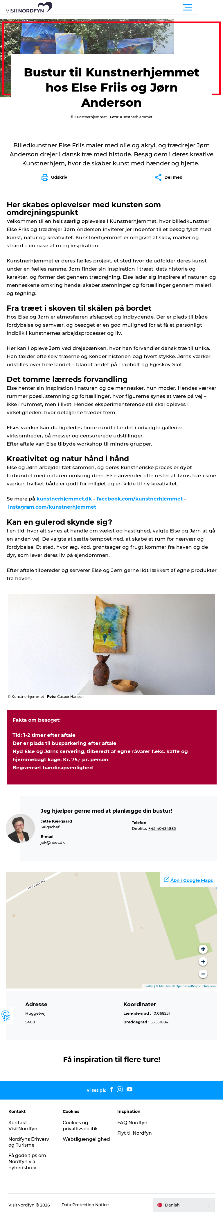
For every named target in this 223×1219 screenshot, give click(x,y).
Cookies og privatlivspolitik (81, 1128)
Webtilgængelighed (86, 1142)
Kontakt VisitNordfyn (23, 1128)
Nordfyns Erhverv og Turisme (29, 1145)
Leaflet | (150, 989)
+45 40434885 (162, 831)
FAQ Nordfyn (132, 1125)
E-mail (47, 839)
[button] (137, 7)
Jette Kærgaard (56, 824)
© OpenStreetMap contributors (194, 989)
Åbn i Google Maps (191, 883)
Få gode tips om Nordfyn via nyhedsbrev (28, 1164)
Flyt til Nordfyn (134, 1135)
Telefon (139, 825)
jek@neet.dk (53, 845)
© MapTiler (164, 989)
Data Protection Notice (86, 1207)
